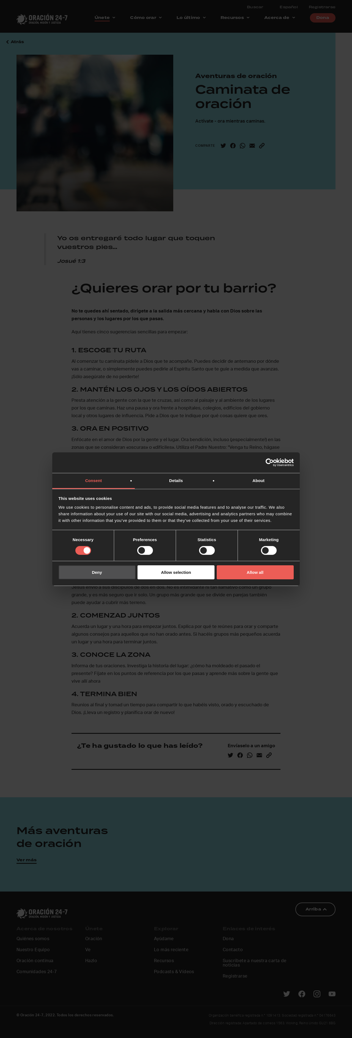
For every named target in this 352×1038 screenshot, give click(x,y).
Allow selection (176, 572)
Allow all (255, 572)
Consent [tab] (93, 480)
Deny (97, 572)
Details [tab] (176, 480)
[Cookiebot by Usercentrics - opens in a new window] (270, 462)
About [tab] (258, 480)
